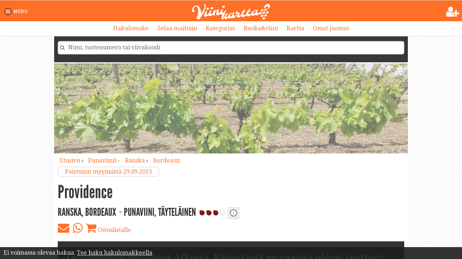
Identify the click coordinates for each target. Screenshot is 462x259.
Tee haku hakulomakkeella (114, 252)
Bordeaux (166, 160)
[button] (17, 11)
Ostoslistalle (108, 228)
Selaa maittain (177, 28)
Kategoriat (220, 28)
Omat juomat (331, 28)
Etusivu (70, 160)
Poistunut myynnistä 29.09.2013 (108, 171)
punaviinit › (104, 160)
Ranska (135, 160)
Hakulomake (131, 28)
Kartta (295, 28)
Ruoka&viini (261, 28)
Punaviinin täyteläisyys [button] (233, 212)
